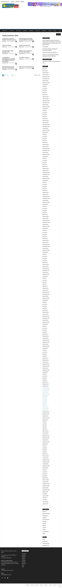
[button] (60, 30)
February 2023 (46, 144)
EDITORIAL (18, 30)
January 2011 (45, 433)
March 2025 (45, 94)
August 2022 (45, 156)
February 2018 (46, 264)
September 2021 (46, 178)
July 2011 (45, 421)
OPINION (25, 30)
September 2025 (46, 82)
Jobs (23, 566)
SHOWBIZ (31, 30)
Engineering (45, 515)
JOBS (55, 30)
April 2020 (45, 212)
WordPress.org (46, 545)
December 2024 (46, 100)
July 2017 (45, 278)
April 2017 (45, 284)
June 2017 (45, 280)
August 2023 (45, 132)
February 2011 (46, 431)
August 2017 (45, 276)
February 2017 (46, 288)
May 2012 (45, 402)
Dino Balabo (4, 69)
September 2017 (46, 274)
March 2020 (45, 214)
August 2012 (45, 396)
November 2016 (46, 294)
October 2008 (45, 487)
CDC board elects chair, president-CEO (8, 51)
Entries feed (45, 541)
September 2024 (46, 106)
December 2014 (46, 340)
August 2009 (45, 467)
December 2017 (46, 268)
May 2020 (45, 210)
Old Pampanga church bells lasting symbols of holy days (26, 39)
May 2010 (45, 449)
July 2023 (45, 134)
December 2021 (46, 172)
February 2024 (46, 120)
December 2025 (46, 76)
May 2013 (45, 378)
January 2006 (45, 495)
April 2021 (45, 188)
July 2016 (45, 302)
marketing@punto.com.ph (6, 574)
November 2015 (46, 318)
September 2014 (46, 346)
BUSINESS (44, 30)
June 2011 (45, 423)
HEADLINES (4, 30)
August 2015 (45, 324)
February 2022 (46, 168)
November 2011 (46, 414)
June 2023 (45, 136)
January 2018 (45, 266)
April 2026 (45, 68)
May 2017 (45, 282)
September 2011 (46, 417)
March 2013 (45, 382)
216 (12, 75)
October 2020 (45, 200)
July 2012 (45, 398)
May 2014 (45, 354)
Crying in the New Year (24, 45)
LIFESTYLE (37, 30)
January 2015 (45, 338)
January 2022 (45, 170)
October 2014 (45, 344)
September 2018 (46, 250)
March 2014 (45, 358)
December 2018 (46, 244)
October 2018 (45, 248)
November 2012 (46, 390)
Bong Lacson (4, 46)
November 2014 (46, 342)
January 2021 (45, 194)
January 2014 (45, 362)
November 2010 (46, 437)
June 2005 (45, 499)
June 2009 (45, 471)
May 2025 (45, 90)
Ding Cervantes (5, 53)
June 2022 (45, 160)
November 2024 (46, 102)
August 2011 (45, 419)
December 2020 (46, 196)
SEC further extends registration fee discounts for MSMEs (50, 49)
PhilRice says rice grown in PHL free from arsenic (25, 51)
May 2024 (45, 114)
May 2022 (45, 162)
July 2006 (45, 493)
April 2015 (45, 332)
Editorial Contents (46, 513)
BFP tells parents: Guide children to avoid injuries (8, 67)
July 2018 (45, 254)
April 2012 (45, 404)
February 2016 (46, 312)
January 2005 (45, 501)
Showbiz (44, 527)
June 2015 (45, 328)
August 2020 (45, 204)
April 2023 (45, 140)
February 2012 (46, 408)
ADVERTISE (17, 1)
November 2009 (46, 461)
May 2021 (45, 186)
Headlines (45, 521)
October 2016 (45, 296)
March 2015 (45, 334)
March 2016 (45, 310)
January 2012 (45, 410)
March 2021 (45, 190)
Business (44, 511)
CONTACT (12, 1)
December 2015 (46, 316)
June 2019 (45, 232)
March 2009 (45, 477)
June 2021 (45, 184)
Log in (44, 539)
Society (44, 529)
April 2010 (45, 451)
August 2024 (45, 108)
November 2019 (46, 222)
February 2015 (46, 336)
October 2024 (45, 104)
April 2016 (45, 308)
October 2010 (45, 439)
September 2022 (46, 154)
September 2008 (46, 489)
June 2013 (45, 376)
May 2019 (45, 234)
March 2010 (45, 453)
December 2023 (46, 124)
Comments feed (46, 543)
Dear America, (46, 46)
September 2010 (46, 441)
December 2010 (46, 435)
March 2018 (45, 262)
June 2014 (45, 352)
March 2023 (45, 142)
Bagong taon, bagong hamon (26, 66)
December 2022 (46, 148)
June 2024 (45, 112)
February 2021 (46, 192)
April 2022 (45, 164)
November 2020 (46, 198)
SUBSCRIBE (22, 1)
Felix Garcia (21, 68)
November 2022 (46, 150)
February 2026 (46, 72)
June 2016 (45, 304)
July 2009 (45, 469)
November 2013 (46, 366)
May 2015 (45, 330)
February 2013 (46, 384)
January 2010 (45, 457)
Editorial (23, 557)
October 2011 (45, 416)
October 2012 (45, 392)
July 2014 (45, 350)
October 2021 (45, 176)
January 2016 (45, 314)
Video (44, 533)
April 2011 (45, 427)
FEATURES (11, 30)
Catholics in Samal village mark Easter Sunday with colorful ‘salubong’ (51, 55)
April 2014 (45, 356)
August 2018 (45, 252)
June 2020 (45, 208)
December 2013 (46, 364)
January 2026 (45, 74)
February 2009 (46, 479)
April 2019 (45, 236)
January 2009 (45, 481)
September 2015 (46, 322)
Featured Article (46, 519)
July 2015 (45, 326)
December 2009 (46, 459)
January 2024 (45, 122)
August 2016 (45, 300)
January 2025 (45, 98)
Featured (44, 517)
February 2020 (46, 216)
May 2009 (45, 473)
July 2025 (45, 86)
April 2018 (45, 260)
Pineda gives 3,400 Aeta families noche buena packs (9, 39)
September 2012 (46, 394)
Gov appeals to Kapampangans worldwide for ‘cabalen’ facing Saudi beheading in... (8, 59)
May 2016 (45, 306)
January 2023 (45, 146)
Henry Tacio (21, 58)
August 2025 (45, 84)
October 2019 (45, 224)
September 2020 (46, 202)
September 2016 (46, 298)
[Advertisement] (31, 19)
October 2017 (45, 272)
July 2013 (45, 374)
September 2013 (46, 370)
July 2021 (45, 182)
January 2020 (45, 218)
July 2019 (45, 230)
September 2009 (46, 465)
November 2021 (46, 174)
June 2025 (45, 88)
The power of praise (24, 57)
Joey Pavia (4, 41)
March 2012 (45, 406)
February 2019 (46, 240)
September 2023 (46, 130)
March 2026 (45, 70)
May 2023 (45, 138)
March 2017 (45, 286)
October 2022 (45, 152)
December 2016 (46, 292)
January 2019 (45, 242)
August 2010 (45, 443)
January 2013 (45, 386)
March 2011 (45, 429)
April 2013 (45, 380)
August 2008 (45, 491)
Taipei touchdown (6, 45)
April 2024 (45, 116)
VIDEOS (50, 30)
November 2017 (46, 270)
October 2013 (45, 368)
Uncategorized (46, 531)
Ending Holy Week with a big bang (50, 52)
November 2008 (46, 485)
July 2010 (45, 445)
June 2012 (45, 400)
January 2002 (45, 503)
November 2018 (46, 246)
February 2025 (46, 96)
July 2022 (45, 158)
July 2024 (45, 110)
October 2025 (45, 80)
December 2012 (46, 388)
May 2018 (45, 258)
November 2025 (46, 78)
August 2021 (45, 180)
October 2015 (45, 320)
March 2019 (45, 238)
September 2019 (46, 226)
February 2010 (46, 455)
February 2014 (46, 360)
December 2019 (46, 220)
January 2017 (45, 290)
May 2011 (45, 425)
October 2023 (45, 128)
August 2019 (45, 228)
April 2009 (45, 475)
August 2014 (45, 348)
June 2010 (45, 447)
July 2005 (45, 497)
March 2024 (45, 118)
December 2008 (46, 483)
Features (24, 555)
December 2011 (46, 412)
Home (3, 33)
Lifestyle (44, 523)
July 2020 (45, 206)
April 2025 (45, 92)
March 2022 (45, 166)
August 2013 (45, 372)
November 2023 (46, 126)
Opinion (44, 525)
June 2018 (45, 256)
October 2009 (45, 463)
